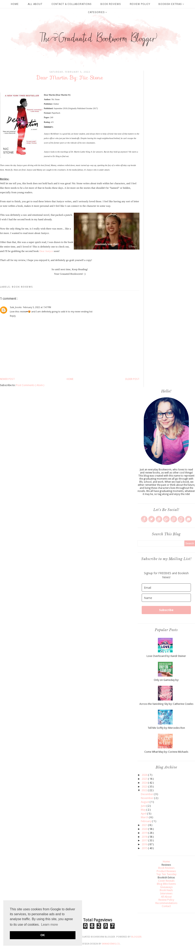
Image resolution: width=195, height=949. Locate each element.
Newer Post (7, 379)
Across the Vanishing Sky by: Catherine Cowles (166, 703)
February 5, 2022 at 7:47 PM (37, 307)
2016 (145, 844)
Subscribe (166, 610)
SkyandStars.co (111, 943)
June (144, 805)
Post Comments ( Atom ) (30, 385)
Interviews (166, 893)
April (144, 813)
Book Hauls (166, 890)
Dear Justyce (46, 251)
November (147, 798)
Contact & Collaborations (71, 4)
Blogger (136, 936)
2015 (145, 848)
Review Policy (140, 4)
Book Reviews (110, 4)
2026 (145, 774)
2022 (144, 790)
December (147, 794)
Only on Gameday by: (166, 679)
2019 (145, 832)
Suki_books (16, 307)
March (145, 817)
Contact (166, 906)
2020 (145, 828)
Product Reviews (166, 871)
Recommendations (166, 903)
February (146, 821)
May (143, 809)
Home (15, 4)
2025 (145, 778)
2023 (145, 786)
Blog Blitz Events (166, 883)
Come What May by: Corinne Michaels (166, 751)
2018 (145, 836)
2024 (145, 782)
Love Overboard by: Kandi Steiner (166, 656)
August (145, 801)
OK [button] (42, 935)
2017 (145, 840)
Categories (97, 12)
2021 (145, 825)
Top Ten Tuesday (166, 874)
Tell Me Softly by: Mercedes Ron (166, 727)
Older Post (132, 379)
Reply (13, 316)
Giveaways (166, 887)
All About (35, 4)
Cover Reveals (166, 880)
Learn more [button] (49, 924)
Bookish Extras (171, 4)
